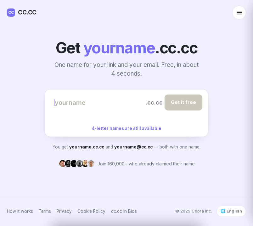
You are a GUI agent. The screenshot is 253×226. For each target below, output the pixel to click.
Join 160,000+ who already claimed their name (146, 163)
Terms (45, 211)
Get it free (183, 102)
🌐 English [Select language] (231, 210)
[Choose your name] (99, 102)
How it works (20, 211)
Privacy (64, 211)
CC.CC (22, 12)
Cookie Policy (91, 211)
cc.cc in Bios (124, 211)
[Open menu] (239, 12)
